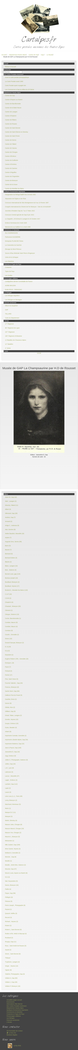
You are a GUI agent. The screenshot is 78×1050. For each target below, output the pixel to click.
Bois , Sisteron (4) (10, 570)
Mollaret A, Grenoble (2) (12, 853)
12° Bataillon (9, 344)
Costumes (8, 267)
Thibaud (7, 958)
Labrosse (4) (9, 772)
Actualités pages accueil (14, 1000)
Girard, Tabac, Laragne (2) (13, 715)
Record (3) (8, 917)
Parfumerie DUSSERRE (12, 237)
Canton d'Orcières (10, 164)
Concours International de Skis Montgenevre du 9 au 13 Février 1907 (27, 202)
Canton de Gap (33, 55)
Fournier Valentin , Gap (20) (14, 683)
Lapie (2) (8, 788)
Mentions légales (12, 1035)
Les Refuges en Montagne (13, 299)
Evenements (11, 1002)
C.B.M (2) (8, 598)
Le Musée (50, 55)
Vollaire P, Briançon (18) (12, 986)
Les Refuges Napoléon (12, 295)
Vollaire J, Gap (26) (11, 982)
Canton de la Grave (11, 184)
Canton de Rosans (11, 124)
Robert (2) (8, 925)
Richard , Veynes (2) (11, 921)
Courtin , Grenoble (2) (12, 634)
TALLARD (8, 314)
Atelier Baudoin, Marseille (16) (14, 533)
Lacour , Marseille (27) (12, 776)
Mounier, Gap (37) (11, 869)
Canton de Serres (10, 140)
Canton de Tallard (10, 144)
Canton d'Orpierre (10, 116)
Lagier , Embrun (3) (11, 780)
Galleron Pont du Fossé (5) (13, 695)
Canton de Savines (11, 168)
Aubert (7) (8, 537)
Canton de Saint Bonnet (12, 128)
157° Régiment (10, 332)
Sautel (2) (8, 950)
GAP (6, 310)
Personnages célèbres (14, 1016)
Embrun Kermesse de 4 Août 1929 (16, 223)
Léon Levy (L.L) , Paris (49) (13, 796)
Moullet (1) (8, 861)
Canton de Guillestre (11, 160)
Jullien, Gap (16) (10, 764)
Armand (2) (8, 521)
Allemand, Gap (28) (11, 513)
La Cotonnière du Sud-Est (13, 245)
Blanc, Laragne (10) (11, 566)
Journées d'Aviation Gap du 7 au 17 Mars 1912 (20, 211)
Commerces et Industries (14, 1012)
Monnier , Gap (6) (10, 857)
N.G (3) (7, 877)
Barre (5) (8, 545)
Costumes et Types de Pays (15, 1014)
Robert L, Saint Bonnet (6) (13, 929)
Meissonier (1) (9, 840)
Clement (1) (8, 610)
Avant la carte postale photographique (17, 77)
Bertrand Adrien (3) (11, 558)
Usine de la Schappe (11, 257)
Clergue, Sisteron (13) (12, 614)
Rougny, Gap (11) (10, 942)
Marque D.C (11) (10, 812)
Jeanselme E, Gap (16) (12, 752)
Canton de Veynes (11, 148)
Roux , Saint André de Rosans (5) (15, 946)
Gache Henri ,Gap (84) (12, 691)
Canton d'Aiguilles (10, 172)
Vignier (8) (8, 970)
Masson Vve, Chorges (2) (13, 832)
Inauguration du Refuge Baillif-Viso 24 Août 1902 (20, 194)
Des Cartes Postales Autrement (16, 1006)
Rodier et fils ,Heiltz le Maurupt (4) (16, 933)
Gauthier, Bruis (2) (11, 699)
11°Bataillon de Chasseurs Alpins (15, 340)
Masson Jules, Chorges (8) (13, 824)
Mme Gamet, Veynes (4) (13, 849)
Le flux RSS (14, 1045)
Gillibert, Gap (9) (10, 711)
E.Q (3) (7, 651)
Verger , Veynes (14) (11, 966)
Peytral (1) (8, 909)
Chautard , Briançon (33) (13, 606)
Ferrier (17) (8, 675)
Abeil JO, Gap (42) (11, 497)
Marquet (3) (8, 816)
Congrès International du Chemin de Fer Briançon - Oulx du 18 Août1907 (28, 207)
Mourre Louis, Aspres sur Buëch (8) (16, 873)
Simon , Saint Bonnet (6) (13, 954)
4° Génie (8, 348)
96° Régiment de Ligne (12, 328)
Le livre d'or (11, 1033)
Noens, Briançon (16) (11, 885)
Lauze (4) (8, 792)
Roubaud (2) (9, 937)
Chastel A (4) (9, 602)
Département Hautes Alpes (17, 55)
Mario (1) (8, 808)
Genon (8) (8, 703)
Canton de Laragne (11, 112)
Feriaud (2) (8, 671)
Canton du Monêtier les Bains (14, 188)
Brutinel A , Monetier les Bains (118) (16, 590)
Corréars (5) (9, 630)
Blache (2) (8, 562)
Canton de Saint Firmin (12, 136)
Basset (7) (8, 550)
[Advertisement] (39, 473)
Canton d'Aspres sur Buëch (13, 99)
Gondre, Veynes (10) (11, 719)
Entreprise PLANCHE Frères (14, 241)
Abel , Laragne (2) (10, 501)
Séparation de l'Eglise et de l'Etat (15, 198)
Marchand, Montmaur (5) (13, 804)
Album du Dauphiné (11, 306)
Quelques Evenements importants (17, 1010)
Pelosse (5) (8, 901)
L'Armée (9, 1022)
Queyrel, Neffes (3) (11, 913)
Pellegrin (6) (9, 897)
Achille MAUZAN (10, 285)
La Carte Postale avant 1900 (14, 81)
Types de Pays (9, 271)
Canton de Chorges (11, 152)
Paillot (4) (8, 889)
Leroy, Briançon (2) (11, 800)
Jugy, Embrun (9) (10, 756)
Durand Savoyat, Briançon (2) (14, 642)
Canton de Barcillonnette (13, 103)
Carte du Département (12, 318)
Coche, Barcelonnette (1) (13, 618)
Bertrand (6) (9, 554)
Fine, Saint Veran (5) (11, 679)
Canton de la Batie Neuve (13, 108)
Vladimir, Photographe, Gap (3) (15, 974)
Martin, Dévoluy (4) (11, 820)
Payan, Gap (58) (10, 893)
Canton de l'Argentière (12, 176)
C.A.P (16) (8, 594)
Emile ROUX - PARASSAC (13, 289)
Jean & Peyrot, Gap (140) (13, 748)
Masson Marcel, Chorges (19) (14, 828)
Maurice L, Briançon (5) (12, 836)
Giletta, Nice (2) (10, 707)
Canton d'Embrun (10, 156)
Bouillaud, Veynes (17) (12, 586)
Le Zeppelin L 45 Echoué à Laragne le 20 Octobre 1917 (22, 219)
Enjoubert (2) (9, 655)
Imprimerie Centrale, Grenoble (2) (15, 735)
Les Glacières (9, 261)
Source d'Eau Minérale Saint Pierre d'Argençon (20, 253)
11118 (39, 353)
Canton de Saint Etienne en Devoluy (16, 132)
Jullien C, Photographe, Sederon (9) (16, 760)
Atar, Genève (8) (10, 529)
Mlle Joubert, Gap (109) (12, 845)
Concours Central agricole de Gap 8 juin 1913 (19, 215)
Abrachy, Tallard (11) (11, 505)
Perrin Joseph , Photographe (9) (15, 905)
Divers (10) (8, 638)
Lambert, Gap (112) (11, 784)
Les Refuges (11, 1018)
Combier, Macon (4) (11, 626)
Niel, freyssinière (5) (11, 881)
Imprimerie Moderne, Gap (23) (14, 743)
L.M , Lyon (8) (9, 768)
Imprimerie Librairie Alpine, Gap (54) (16, 739)
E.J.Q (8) (8, 646)
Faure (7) (8, 667)
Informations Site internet (14, 1004)
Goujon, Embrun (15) (11, 723)
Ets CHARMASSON (11, 233)
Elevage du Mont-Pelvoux (13, 249)
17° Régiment (9, 324)
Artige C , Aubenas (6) (12, 525)
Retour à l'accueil (10, 66)
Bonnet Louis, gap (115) (12, 574)
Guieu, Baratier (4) (11, 727)
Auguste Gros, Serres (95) (13, 541)
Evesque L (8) (9, 663)
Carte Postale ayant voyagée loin (15, 85)
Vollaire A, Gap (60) (11, 978)
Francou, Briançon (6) (12, 687)
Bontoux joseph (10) (11, 578)
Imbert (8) (8, 731)
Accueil (4, 55)
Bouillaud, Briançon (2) (12, 582)
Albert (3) (8, 509)
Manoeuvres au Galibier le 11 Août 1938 (17, 227)
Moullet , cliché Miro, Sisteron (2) (15, 865)
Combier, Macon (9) (11, 622)
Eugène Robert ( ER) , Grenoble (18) (16, 659)
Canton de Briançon (11, 180)
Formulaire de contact (15, 1031)
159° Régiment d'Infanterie (13, 336)
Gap (42, 55)
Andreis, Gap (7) (10, 517)
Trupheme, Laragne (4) (12, 962)
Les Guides (8, 275)
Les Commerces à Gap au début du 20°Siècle (19, 89)
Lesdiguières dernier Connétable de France (18, 281)
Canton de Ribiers (10, 120)
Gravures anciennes (13, 1020)
